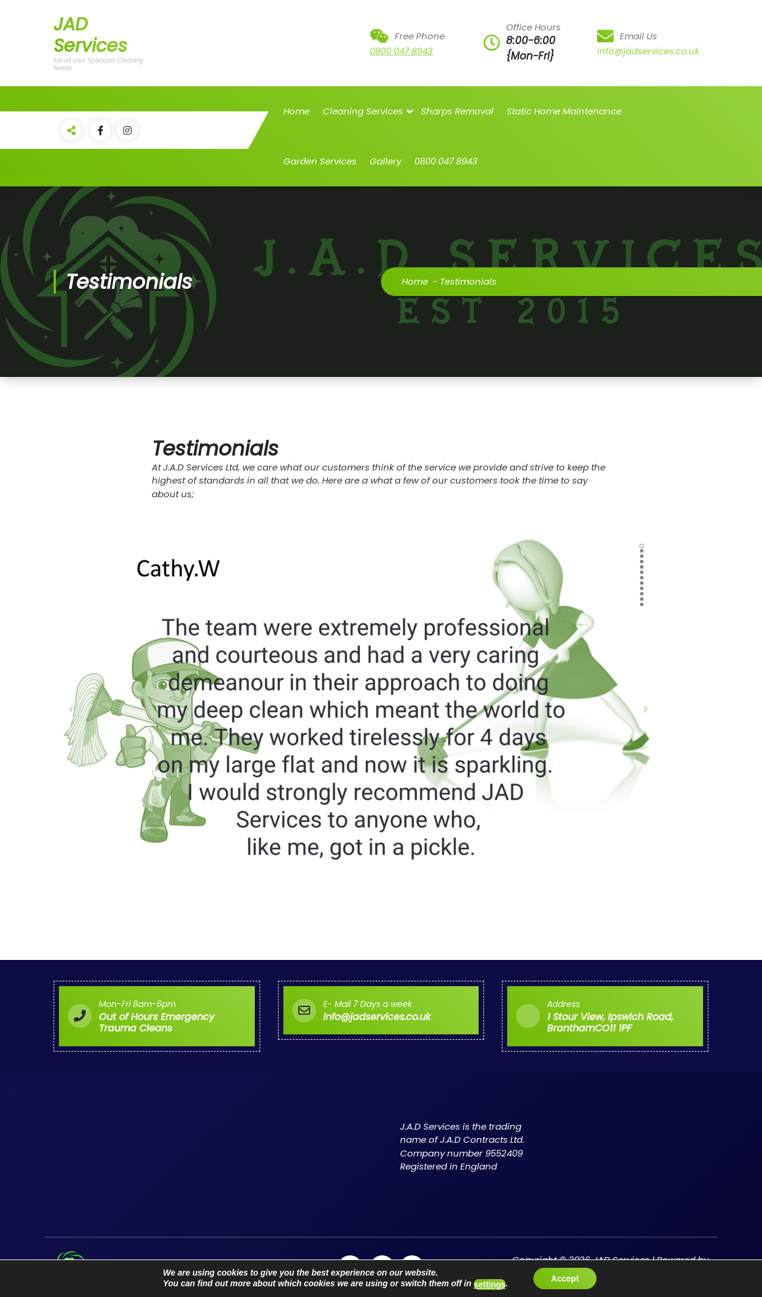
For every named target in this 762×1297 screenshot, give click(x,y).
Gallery (385, 161)
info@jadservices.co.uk (648, 51)
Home (296, 111)
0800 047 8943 (401, 51)
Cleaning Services (363, 111)
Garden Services (320, 161)
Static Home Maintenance (564, 111)
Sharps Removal (457, 111)
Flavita (693, 1273)
